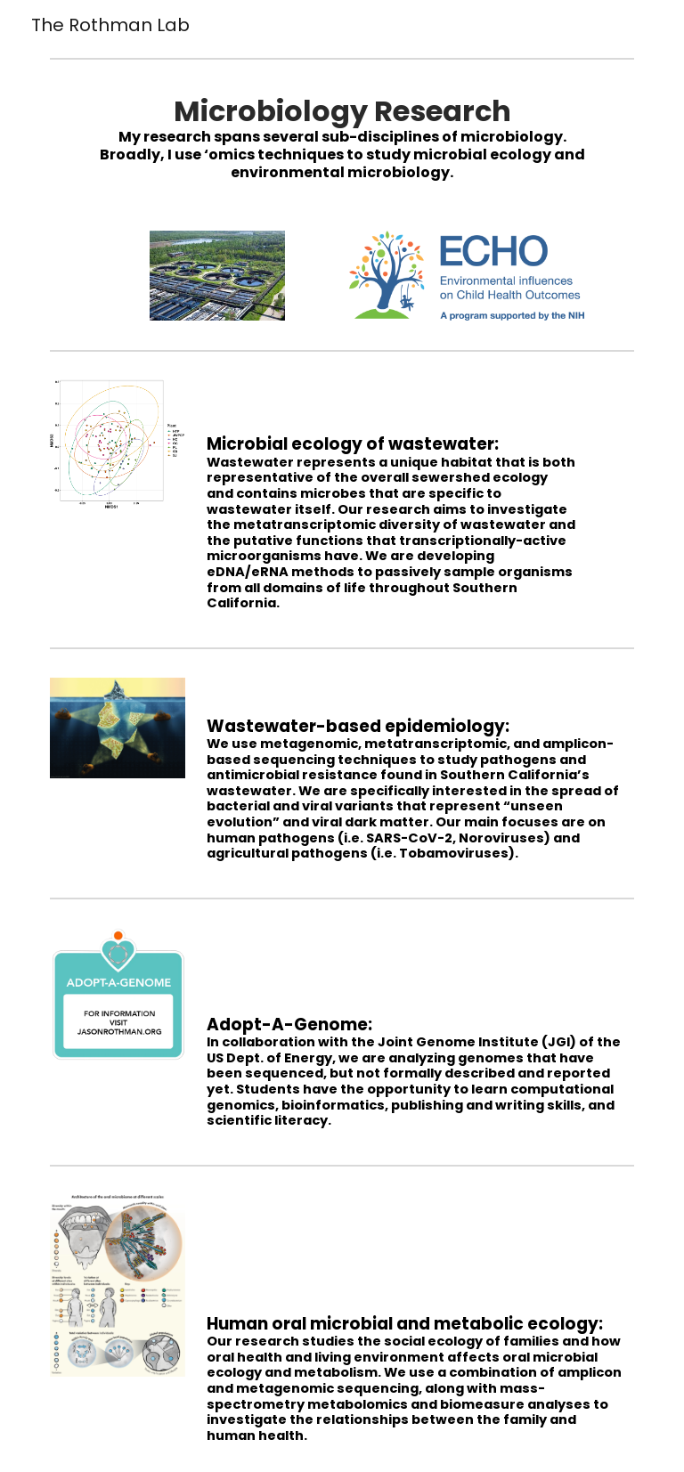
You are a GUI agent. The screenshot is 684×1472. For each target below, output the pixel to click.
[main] (341, 137)
